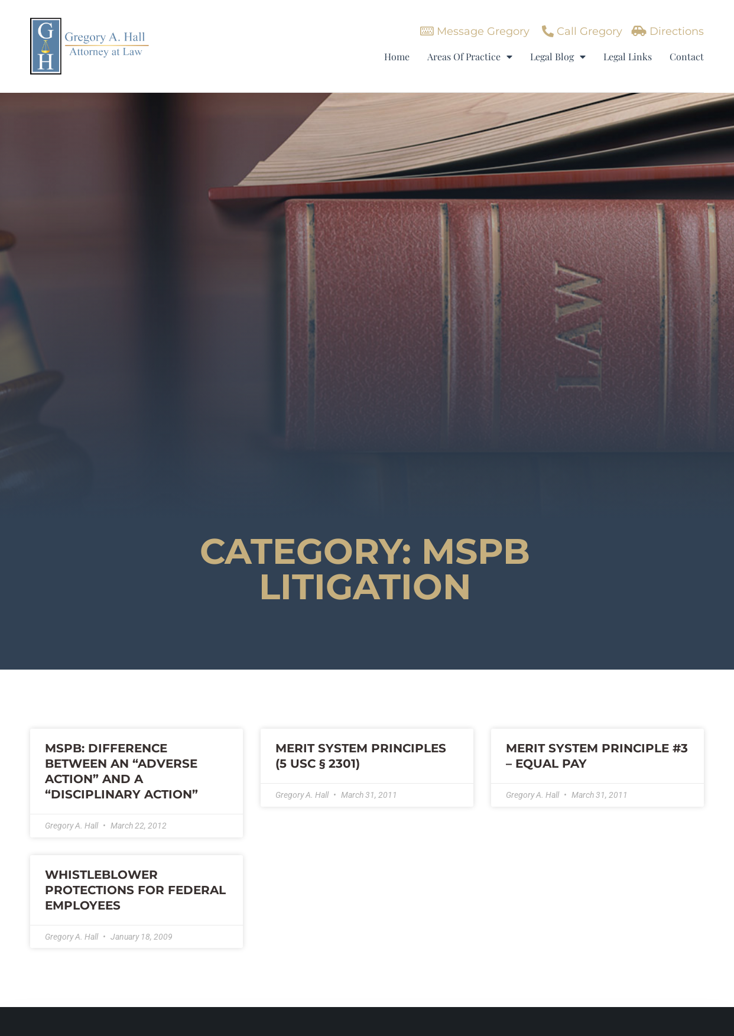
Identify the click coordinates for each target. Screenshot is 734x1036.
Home (397, 56)
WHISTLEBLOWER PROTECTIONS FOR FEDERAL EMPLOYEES (135, 890)
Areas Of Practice (469, 56)
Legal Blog (558, 56)
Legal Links (627, 56)
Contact (687, 56)
